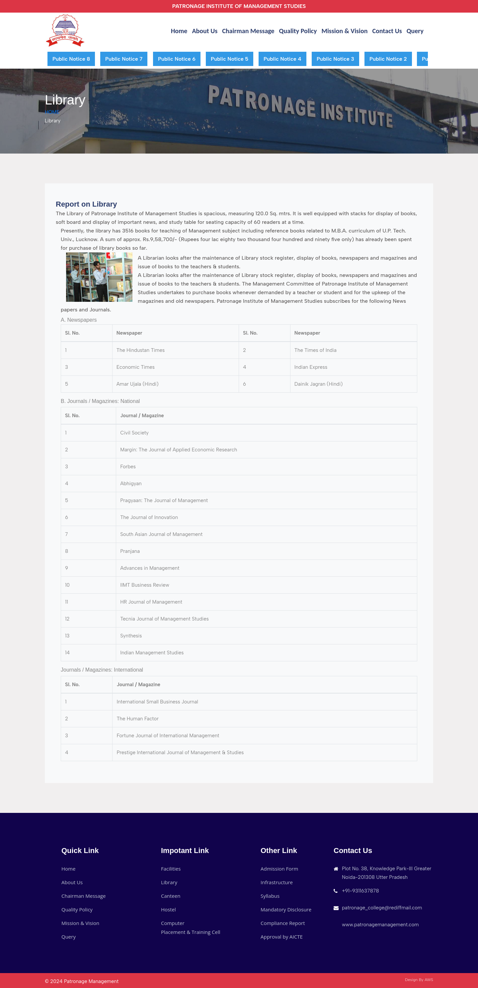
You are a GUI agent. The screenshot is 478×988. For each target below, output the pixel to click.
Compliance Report (283, 923)
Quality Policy (298, 31)
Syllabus (270, 895)
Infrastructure (277, 882)
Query (415, 31)
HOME (52, 112)
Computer (173, 923)
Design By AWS (419, 979)
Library (169, 882)
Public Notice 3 (335, 59)
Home (179, 31)
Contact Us (387, 31)
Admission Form (279, 868)
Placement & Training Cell (190, 932)
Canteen (170, 895)
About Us (204, 31)
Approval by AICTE (282, 936)
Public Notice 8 (71, 59)
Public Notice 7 (123, 59)
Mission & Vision (344, 31)
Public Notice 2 (388, 59)
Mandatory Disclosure (286, 909)
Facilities (171, 868)
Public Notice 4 (282, 59)
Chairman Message (248, 31)
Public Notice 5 (229, 59)
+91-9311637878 (360, 891)
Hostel (168, 909)
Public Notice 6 (177, 59)
